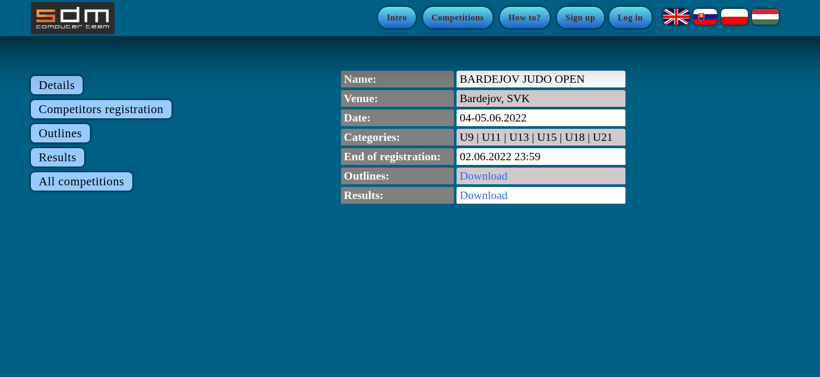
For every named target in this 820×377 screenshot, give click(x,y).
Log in (630, 17)
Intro (397, 17)
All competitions (81, 181)
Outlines (60, 133)
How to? (524, 17)
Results (57, 157)
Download (484, 175)
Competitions (457, 17)
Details (57, 85)
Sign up (580, 17)
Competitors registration (101, 109)
